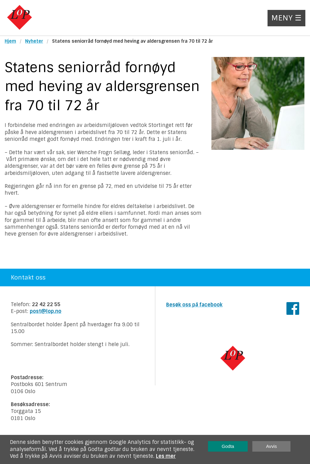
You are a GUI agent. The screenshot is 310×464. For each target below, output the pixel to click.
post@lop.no (45, 311)
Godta (228, 446)
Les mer (166, 456)
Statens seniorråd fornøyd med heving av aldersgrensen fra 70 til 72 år (132, 41)
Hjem (10, 41)
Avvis (271, 446)
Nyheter (34, 41)
